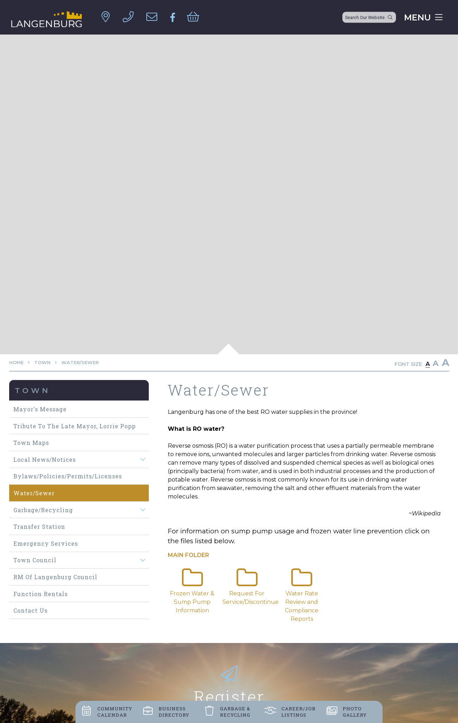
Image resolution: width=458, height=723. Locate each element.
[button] (142, 459)
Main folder (188, 555)
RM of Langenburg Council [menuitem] (55, 577)
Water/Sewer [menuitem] (34, 493)
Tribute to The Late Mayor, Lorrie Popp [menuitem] (74, 426)
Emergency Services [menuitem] (45, 543)
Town (42, 362)
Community (114, 711)
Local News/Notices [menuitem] (44, 459)
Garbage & (235, 711)
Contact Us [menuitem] (30, 610)
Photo (355, 711)
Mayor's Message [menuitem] (40, 409)
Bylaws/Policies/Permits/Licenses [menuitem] (67, 476)
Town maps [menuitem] (31, 442)
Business (174, 711)
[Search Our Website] (369, 17)
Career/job (298, 711)
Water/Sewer (80, 362)
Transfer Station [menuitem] (39, 526)
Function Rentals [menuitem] (40, 594)
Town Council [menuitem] (34, 560)
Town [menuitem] (32, 390)
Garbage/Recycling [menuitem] (43, 510)
